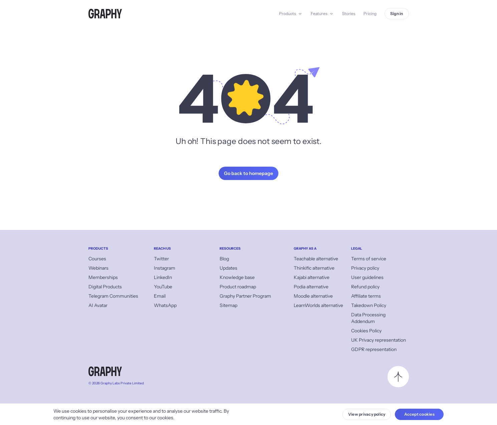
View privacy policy (367, 414)
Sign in (396, 13)
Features (319, 13)
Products (287, 13)
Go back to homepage (248, 173)
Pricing (370, 13)
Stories (348, 13)
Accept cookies (419, 414)
